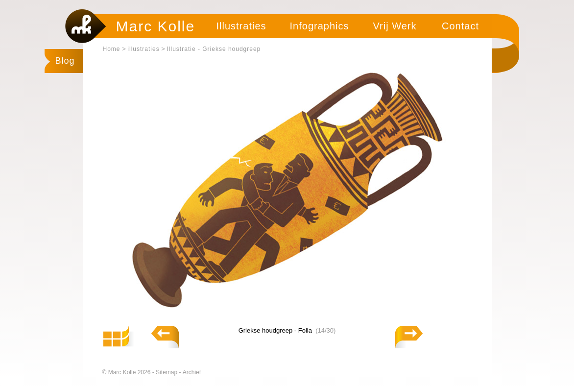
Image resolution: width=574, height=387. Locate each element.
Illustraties (241, 26)
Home (111, 49)
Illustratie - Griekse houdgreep (214, 49)
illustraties (143, 49)
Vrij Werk (395, 26)
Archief (192, 372)
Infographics (319, 26)
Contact (460, 26)
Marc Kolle (155, 26)
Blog (65, 61)
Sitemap (167, 372)
